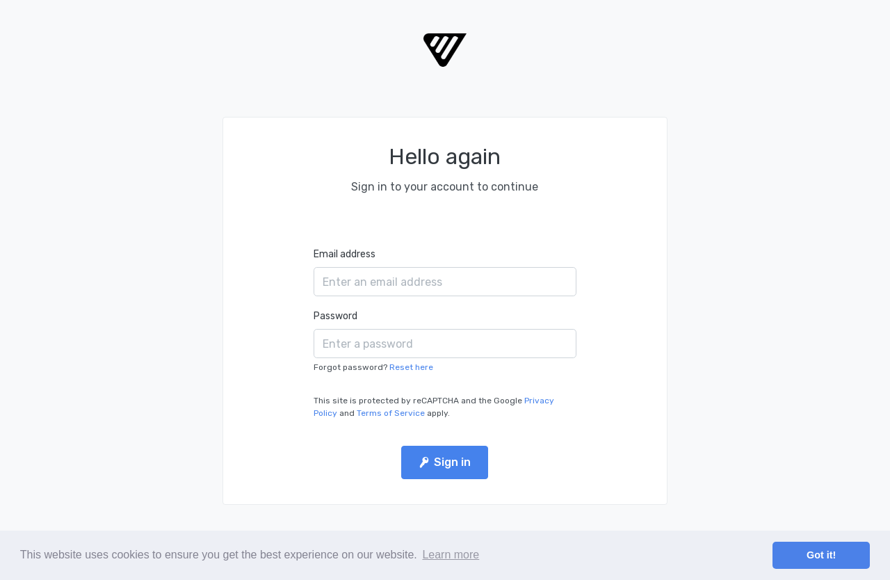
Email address (344, 254)
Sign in (445, 462)
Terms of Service (391, 413)
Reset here (411, 367)
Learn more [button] (450, 555)
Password (335, 316)
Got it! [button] (821, 555)
